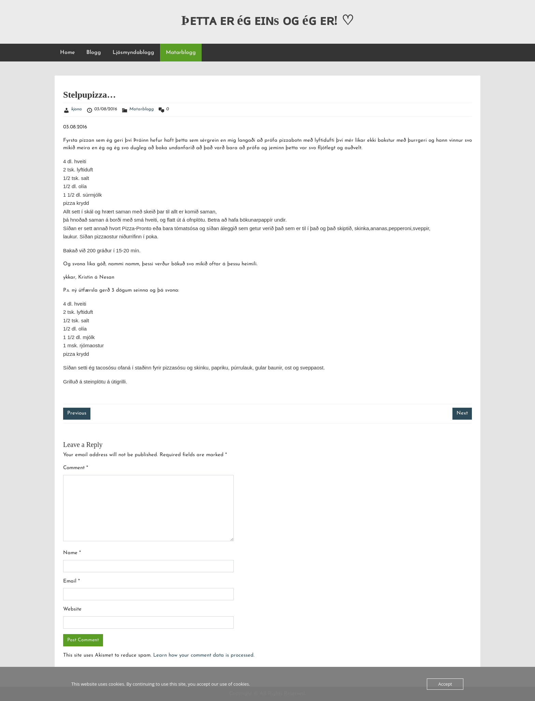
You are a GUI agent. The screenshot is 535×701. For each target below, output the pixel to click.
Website (72, 609)
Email (71, 581)
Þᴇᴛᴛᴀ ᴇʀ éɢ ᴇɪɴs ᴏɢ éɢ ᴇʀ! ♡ (267, 20)
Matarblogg (181, 52)
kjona (76, 109)
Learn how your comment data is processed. (204, 655)
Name (72, 553)
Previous (76, 413)
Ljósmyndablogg (133, 52)
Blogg (93, 52)
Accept (445, 684)
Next (462, 413)
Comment (75, 468)
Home (67, 52)
